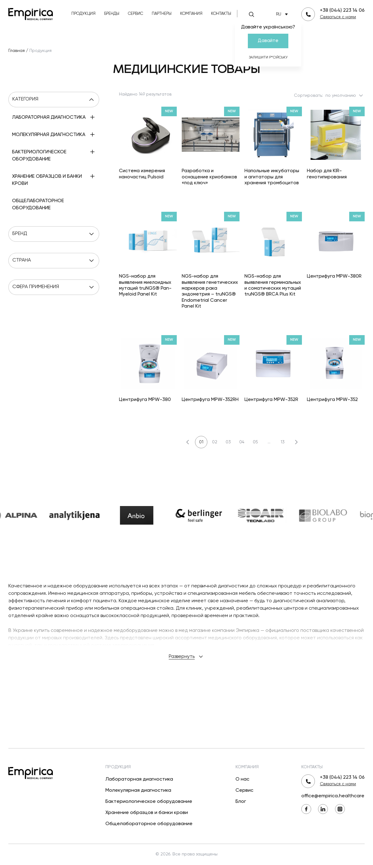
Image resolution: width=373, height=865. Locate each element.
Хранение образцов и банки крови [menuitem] (47, 180)
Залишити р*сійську (268, 57)
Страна (53, 260)
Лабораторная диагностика (139, 779)
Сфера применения (53, 287)
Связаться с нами (338, 17)
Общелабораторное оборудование (149, 823)
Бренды (111, 14)
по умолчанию (344, 95)
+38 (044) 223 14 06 (342, 10)
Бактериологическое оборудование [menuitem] (39, 156)
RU (283, 14)
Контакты (221, 14)
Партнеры (162, 14)
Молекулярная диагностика (138, 790)
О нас (242, 779)
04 (241, 442)
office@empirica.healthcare (332, 796)
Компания (191, 14)
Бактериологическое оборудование (148, 801)
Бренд (53, 234)
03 (228, 442)
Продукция (83, 14)
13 (283, 442)
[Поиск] (251, 14)
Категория (53, 99)
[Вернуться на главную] (30, 13)
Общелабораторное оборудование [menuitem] (38, 204)
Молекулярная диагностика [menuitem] (48, 134)
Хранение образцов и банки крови (146, 812)
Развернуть (186, 657)
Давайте (268, 40)
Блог (240, 801)
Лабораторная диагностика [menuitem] (49, 117)
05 (255, 442)
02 (214, 442)
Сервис (135, 14)
